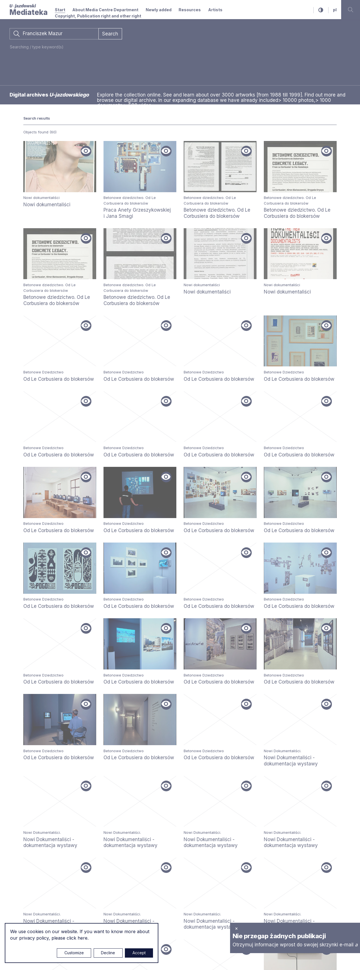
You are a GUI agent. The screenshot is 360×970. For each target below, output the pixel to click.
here (82, 938)
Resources (190, 9)
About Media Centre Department (105, 9)
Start (60, 9)
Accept (139, 952)
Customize (74, 952)
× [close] (236, 928)
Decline (108, 952)
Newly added (159, 9)
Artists (215, 9)
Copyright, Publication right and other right (98, 16)
